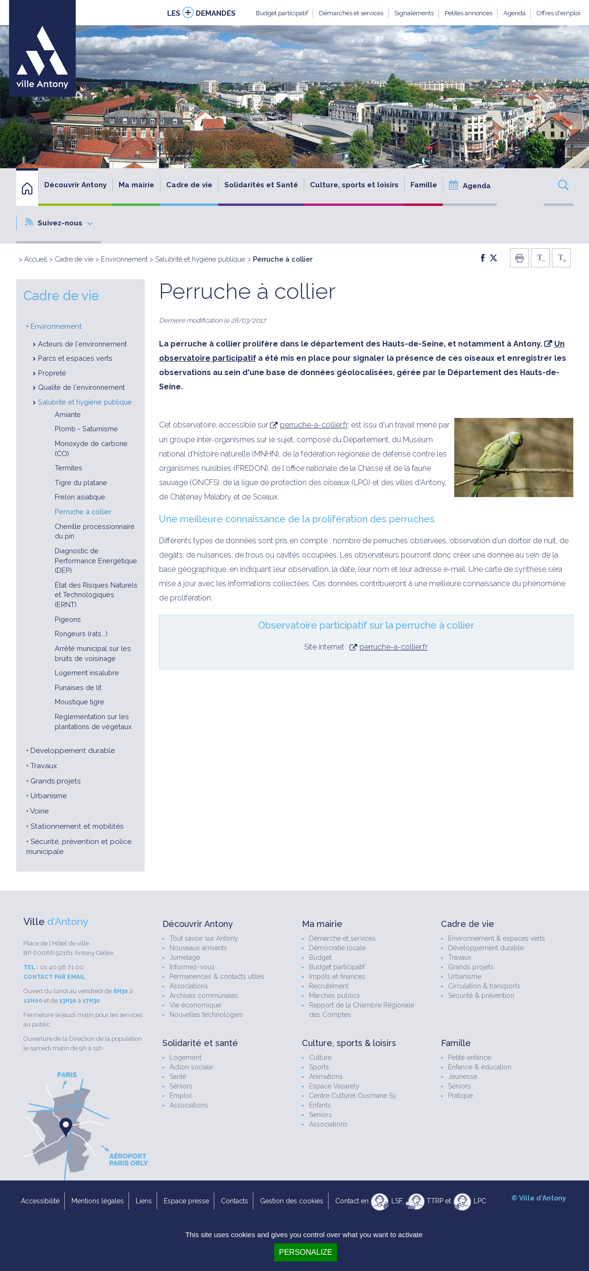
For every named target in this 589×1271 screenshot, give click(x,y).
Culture (320, 1057)
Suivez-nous (58, 222)
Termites (68, 468)
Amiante (68, 414)
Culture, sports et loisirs (354, 185)
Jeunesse (462, 1076)
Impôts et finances (337, 976)
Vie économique (195, 1005)
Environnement (124, 259)
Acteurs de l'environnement (82, 344)
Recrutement (329, 986)
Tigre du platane (81, 482)
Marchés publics (334, 995)
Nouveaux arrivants (198, 948)
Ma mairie (136, 185)
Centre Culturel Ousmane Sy (353, 1095)
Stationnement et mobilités (76, 826)
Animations (326, 1076)
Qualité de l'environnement (81, 387)
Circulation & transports (484, 986)
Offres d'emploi (558, 13)
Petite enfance (469, 1057)
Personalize (305, 1252)
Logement (185, 1057)
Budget (320, 957)
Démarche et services (342, 938)
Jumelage (185, 957)
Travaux (43, 766)
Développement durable (72, 750)
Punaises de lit (78, 687)
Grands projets (55, 781)
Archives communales (204, 995)
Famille (423, 185)
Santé (178, 1076)
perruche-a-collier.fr (314, 424)
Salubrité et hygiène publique (200, 259)
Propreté (52, 373)
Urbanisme (48, 796)
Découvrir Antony (75, 185)
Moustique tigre (79, 702)
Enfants (320, 1105)
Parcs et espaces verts (75, 358)
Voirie (39, 811)
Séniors (181, 1086)
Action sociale (191, 1067)
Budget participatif (282, 13)
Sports (319, 1067)
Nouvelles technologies (206, 1014)
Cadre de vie (189, 185)
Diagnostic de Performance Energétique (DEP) (96, 560)
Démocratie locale (337, 948)
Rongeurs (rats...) (81, 634)
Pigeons (68, 619)
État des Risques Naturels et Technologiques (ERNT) (96, 595)
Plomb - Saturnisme (86, 429)
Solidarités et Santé (261, 185)
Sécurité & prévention (481, 995)
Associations (189, 986)
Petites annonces (468, 13)
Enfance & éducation (479, 1067)
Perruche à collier (83, 512)
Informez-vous (192, 967)
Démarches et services (351, 13)
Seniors (320, 1114)
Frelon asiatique (80, 497)
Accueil (35, 259)
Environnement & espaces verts (496, 938)
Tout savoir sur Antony (204, 938)
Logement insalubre (87, 673)
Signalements (414, 13)
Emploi (180, 1095)
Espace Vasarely (334, 1086)
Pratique (460, 1095)
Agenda (514, 13)
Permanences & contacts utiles (217, 976)
